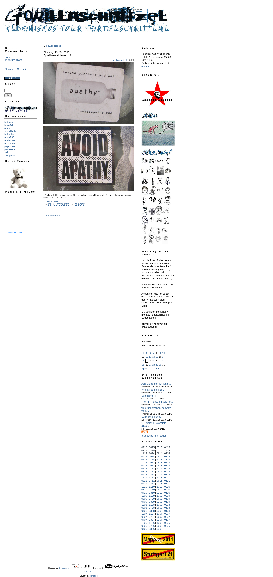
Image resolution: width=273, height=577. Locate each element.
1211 (144, 477)
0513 (152, 465)
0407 (144, 519)
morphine (9, 143)
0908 (167, 504)
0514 (152, 456)
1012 (159, 468)
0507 (167, 516)
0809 (144, 498)
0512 (167, 471)
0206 (159, 528)
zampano (9, 155)
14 (153, 357)
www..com (15, 232)
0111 (167, 483)
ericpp (7, 128)
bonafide (9, 125)
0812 (144, 471)
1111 (152, 477)
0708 (152, 507)
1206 (144, 522)
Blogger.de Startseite (16, 69)
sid (6, 152)
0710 (152, 489)
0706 (152, 526)
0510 (167, 489)
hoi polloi (9, 134)
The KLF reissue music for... (157, 401)
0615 (152, 447)
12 (147, 357)
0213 (144, 468)
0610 (159, 489)
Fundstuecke (52, 201)
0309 (152, 501)
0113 (152, 468)
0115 (159, 450)
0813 (159, 462)
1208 (144, 504)
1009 (159, 495)
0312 (152, 474)
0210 (159, 492)
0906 (167, 522)
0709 (152, 498)
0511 (167, 480)
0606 (159, 526)
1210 (144, 486)
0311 (152, 483)
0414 (159, 456)
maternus (9, 140)
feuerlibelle (10, 131)
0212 (159, 474)
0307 (152, 519)
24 (163, 361)
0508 (167, 507)
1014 (152, 453)
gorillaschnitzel (120, 60)
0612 (159, 471)
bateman (9, 122)
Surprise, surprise (151, 416)
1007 (159, 513)
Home (7, 57)
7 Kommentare (61, 204)
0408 (144, 510)
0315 (144, 450)
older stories (53, 215)
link (50, 204)
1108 (152, 504)
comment (80, 204)
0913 (152, 462)
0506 (167, 526)
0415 (167, 447)
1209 (144, 495)
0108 (167, 510)
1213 (159, 459)
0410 (144, 492)
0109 (167, 501)
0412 (144, 474)
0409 (144, 501)
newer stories (53, 45)
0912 (167, 468)
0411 (144, 483)
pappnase (9, 146)
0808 (144, 507)
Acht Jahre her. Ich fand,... (156, 383)
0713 (167, 462)
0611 (159, 480)
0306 (152, 528)
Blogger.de (63, 568)
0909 (167, 495)
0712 (152, 471)
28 (153, 365)
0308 (152, 510)
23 (160, 361)
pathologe (9, 149)
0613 (144, 465)
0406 (144, 528)
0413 (159, 465)
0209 (159, 501)
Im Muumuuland (13, 59)
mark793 (9, 137)
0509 (167, 498)
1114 (144, 453)
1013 (144, 462)
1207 (144, 513)
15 (157, 357)
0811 (144, 480)
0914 (159, 453)
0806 (144, 526)
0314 (167, 456)
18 (143, 361)
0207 (159, 519)
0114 (152, 459)
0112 (167, 474)
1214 (167, 450)
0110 (167, 492)
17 (163, 357)
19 (147, 361)
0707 (152, 516)
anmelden (146, 66)
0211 (159, 483)
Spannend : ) (148, 395)
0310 (152, 492)
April (144, 368)
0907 (167, 513)
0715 (144, 447)
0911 (167, 477)
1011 (159, 477)
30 (160, 365)
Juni (158, 368)
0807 (144, 516)
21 (153, 361)
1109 (152, 495)
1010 (159, 486)
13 (150, 357)
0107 (167, 519)
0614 (144, 456)
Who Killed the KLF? (152, 389)
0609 (159, 498)
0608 (159, 507)
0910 (167, 486)
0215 (152, 450)
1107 (152, 513)
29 (157, 365)
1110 (152, 486)
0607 (159, 516)
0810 (144, 489)
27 (150, 365)
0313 (167, 465)
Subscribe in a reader (154, 435)
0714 (167, 453)
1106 (152, 522)
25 (143, 365)
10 (163, 353)
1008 (159, 504)
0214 (144, 459)
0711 (152, 480)
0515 (159, 447)
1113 (167, 459)
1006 (159, 522)
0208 (159, 510)
